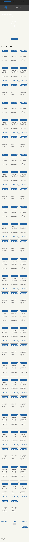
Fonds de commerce (5, 50)
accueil (2, 1)
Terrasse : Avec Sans (14, 35)
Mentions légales (3, 539)
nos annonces (7, 1)
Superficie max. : (14, 31)
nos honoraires (9, 527)
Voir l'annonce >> (5, 80)
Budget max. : (14, 26)
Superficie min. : (14, 29)
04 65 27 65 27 (18, 7)
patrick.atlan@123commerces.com (5, 529)
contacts (9, 528)
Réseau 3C (24, 527)
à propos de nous (21, 1)
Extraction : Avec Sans (14, 33)
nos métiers (13, 1)
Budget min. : (14, 23)
